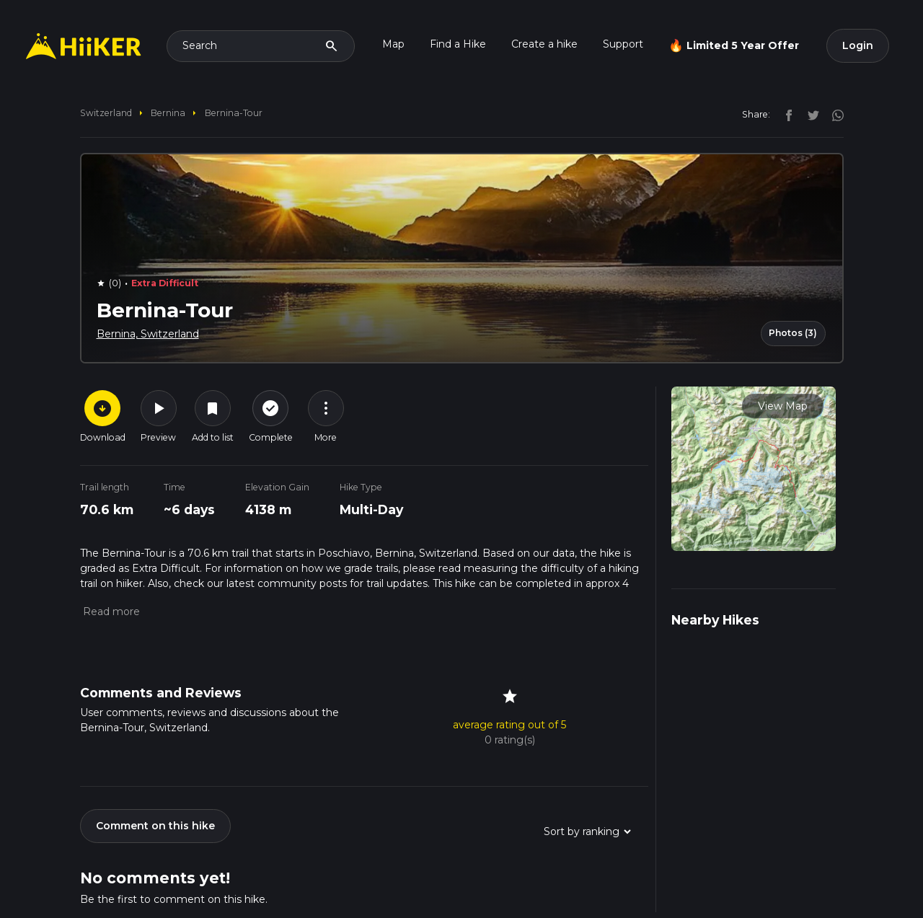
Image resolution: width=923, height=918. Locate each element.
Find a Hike (458, 43)
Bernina (168, 112)
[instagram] (833, 113)
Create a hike (544, 43)
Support (623, 43)
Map (393, 43)
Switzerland (106, 112)
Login (857, 45)
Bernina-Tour (233, 112)
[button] (110, 611)
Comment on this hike (155, 825)
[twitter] (810, 113)
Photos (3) (793, 332)
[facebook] (785, 113)
